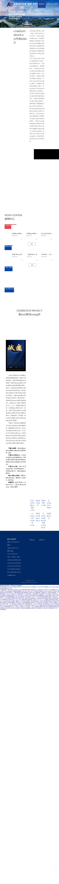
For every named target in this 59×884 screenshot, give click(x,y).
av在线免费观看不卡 (20, 595)
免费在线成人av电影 (31, 600)
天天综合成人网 (38, 603)
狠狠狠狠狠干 (38, 593)
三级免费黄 (36, 607)
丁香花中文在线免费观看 (29, 599)
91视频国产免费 (14, 599)
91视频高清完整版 (10, 596)
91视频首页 (27, 602)
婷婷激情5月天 (44, 593)
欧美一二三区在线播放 (11, 605)
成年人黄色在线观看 (19, 598)
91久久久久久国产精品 (38, 605)
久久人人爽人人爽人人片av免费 (21, 596)
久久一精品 (15, 607)
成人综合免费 (27, 598)
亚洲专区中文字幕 (18, 591)
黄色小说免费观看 (52, 593)
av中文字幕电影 (48, 595)
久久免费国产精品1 (20, 605)
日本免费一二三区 (30, 607)
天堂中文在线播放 (53, 603)
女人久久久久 (39, 600)
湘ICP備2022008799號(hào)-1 (32, 583)
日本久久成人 (25, 592)
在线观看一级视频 (15, 602)
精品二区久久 (31, 592)
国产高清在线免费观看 (43, 598)
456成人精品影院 (32, 596)
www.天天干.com (34, 598)
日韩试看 (33, 603)
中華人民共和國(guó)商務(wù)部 (32, 505)
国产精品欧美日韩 (35, 602)
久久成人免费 (22, 602)
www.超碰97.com (22, 607)
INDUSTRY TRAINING (41, 372)
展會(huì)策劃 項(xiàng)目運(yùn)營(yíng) (39, 182)
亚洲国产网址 (34, 609)
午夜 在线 (54, 592)
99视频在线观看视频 (17, 592)
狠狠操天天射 (43, 607)
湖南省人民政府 (38, 503)
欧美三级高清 (11, 591)
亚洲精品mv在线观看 (7, 603)
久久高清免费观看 (8, 592)
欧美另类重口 (17, 609)
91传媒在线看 (42, 595)
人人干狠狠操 (46, 600)
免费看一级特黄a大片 (16, 603)
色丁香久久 (7, 595)
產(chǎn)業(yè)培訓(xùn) (40, 367)
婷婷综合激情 (52, 600)
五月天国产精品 (27, 606)
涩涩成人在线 (21, 599)
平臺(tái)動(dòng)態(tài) (40, 341)
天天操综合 (20, 606)
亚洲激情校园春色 (48, 602)
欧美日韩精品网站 (24, 593)
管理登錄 (23, 583)
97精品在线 (13, 595)
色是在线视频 (3, 610)
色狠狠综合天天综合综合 (42, 609)
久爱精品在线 (33, 591)
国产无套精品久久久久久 (48, 605)
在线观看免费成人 (29, 605)
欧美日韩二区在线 (10, 609)
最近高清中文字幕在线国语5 (49, 606)
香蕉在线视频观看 (40, 596)
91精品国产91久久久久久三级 (14, 600)
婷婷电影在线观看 (26, 591)
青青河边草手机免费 (38, 592)
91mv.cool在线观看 (6, 599)
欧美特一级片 (32, 593)
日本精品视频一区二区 (53, 609)
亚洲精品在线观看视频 (25, 609)
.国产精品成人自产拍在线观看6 (31, 595)
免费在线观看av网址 (8, 607)
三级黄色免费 (24, 600)
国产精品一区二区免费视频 (49, 591)
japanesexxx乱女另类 (47, 592)
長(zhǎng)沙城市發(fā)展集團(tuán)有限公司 (43, 521)
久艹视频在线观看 (16, 593)
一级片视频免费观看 (25, 603)
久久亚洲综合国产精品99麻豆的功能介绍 (44, 599)
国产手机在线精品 (8, 593)
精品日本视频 (49, 607)
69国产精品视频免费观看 (9, 598)
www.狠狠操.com (40, 591)
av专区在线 (41, 602)
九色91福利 (54, 595)
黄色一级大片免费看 (13, 606)
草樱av (49, 598)
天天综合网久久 (45, 603)
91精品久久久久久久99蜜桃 (36, 606)
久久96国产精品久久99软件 (50, 596)
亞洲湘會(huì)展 (49, 517)
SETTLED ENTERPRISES (42, 357)
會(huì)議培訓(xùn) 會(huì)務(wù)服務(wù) (19, 182)
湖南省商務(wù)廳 (43, 503)
